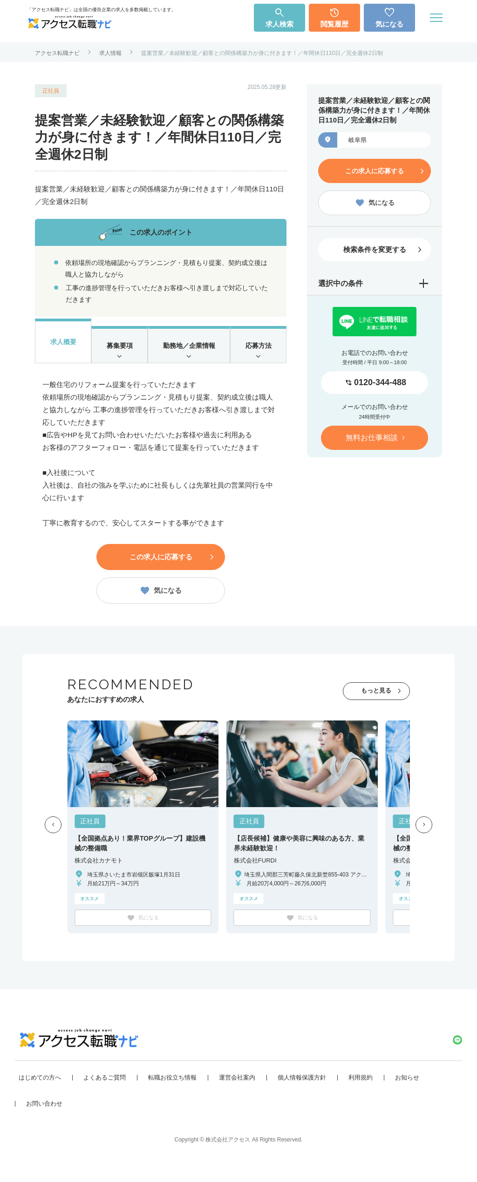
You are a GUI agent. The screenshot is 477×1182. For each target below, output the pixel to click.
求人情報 (110, 53)
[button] (53, 837)
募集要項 (119, 349)
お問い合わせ (44, 1117)
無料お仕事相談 (372, 435)
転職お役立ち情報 (172, 1091)
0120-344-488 (380, 380)
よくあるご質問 (104, 1091)
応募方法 (259, 349)
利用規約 (360, 1091)
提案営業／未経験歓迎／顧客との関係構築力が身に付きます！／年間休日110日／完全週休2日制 (262, 53)
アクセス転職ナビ (57, 53)
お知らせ (407, 1091)
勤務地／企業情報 (189, 349)
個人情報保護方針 (302, 1091)
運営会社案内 (237, 1091)
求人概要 (63, 343)
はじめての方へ (40, 1091)
